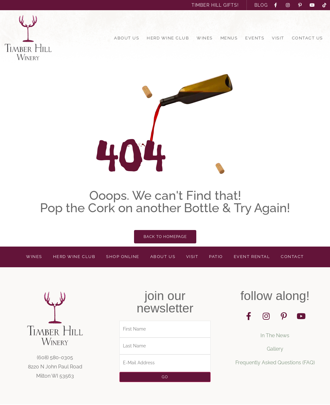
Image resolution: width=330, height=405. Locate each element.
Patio (216, 257)
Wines (205, 38)
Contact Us (307, 38)
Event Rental (252, 257)
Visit (278, 38)
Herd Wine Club (168, 38)
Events (254, 38)
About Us (126, 38)
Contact (292, 257)
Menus (229, 38)
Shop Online (122, 257)
